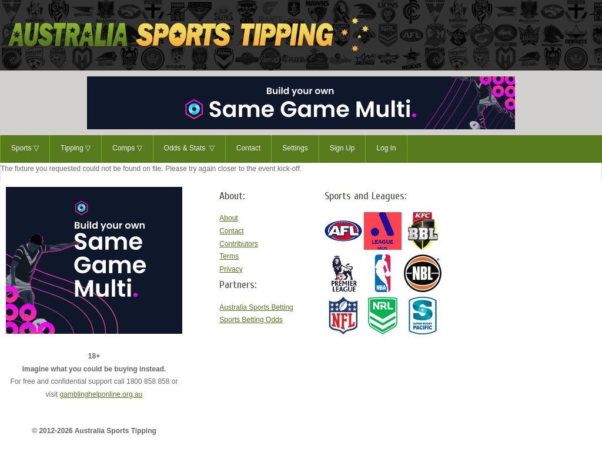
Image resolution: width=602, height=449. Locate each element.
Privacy (230, 269)
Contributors (238, 244)
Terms (229, 256)
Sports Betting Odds (250, 320)
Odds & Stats (189, 148)
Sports (25, 148)
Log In (386, 148)
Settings (294, 148)
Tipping (76, 148)
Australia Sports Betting (256, 307)
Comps (127, 148)
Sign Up (342, 148)
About (228, 218)
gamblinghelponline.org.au (101, 394)
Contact (248, 148)
